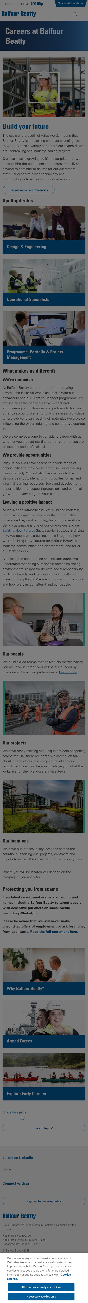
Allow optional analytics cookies (41, 1287)
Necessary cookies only (41, 1296)
